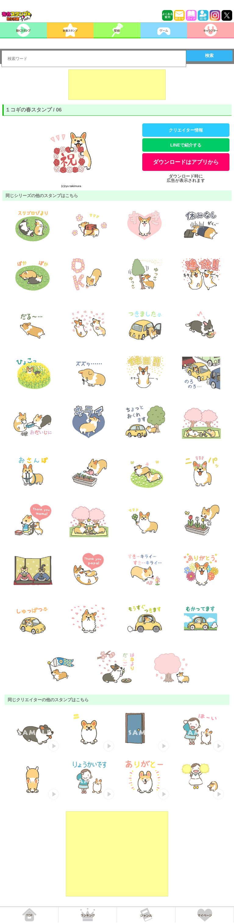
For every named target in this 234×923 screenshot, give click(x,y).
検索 (209, 55)
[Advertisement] (117, 84)
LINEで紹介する (185, 145)
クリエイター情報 (186, 130)
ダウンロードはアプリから (186, 162)
